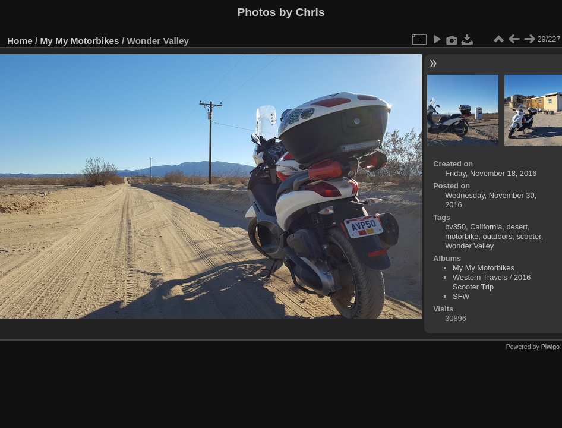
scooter (528, 236)
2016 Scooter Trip (492, 282)
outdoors (498, 236)
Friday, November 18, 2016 (490, 173)
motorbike (461, 236)
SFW (461, 296)
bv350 (455, 226)
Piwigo (550, 346)
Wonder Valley (469, 245)
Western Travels (480, 277)
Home (20, 41)
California (486, 226)
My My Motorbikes (79, 41)
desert (517, 226)
